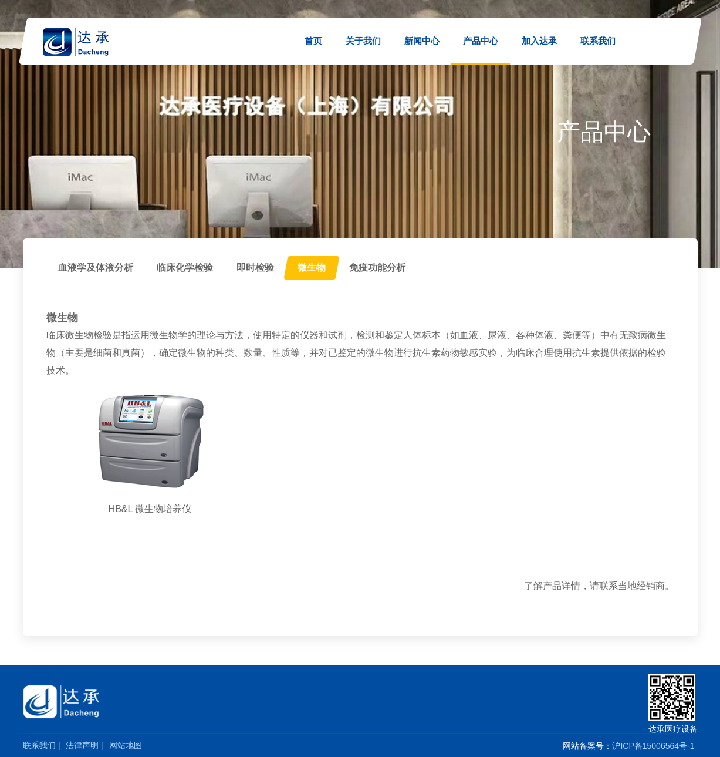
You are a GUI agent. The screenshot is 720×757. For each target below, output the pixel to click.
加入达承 (539, 41)
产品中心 (480, 41)
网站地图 (125, 745)
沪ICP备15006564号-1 (653, 746)
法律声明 (82, 745)
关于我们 (363, 41)
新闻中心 (422, 41)
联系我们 (598, 41)
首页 (313, 41)
